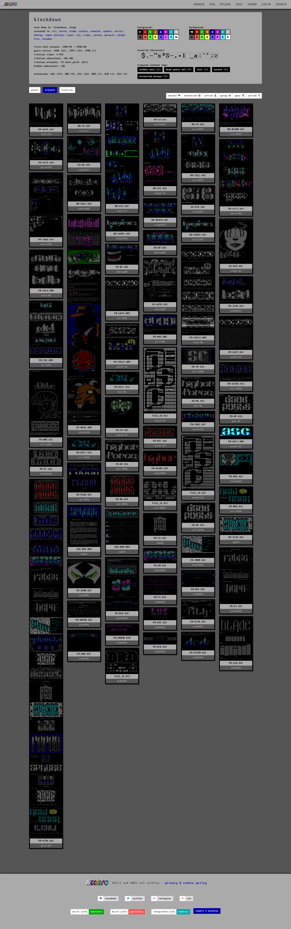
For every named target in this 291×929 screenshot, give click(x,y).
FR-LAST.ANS (122, 313)
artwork (50, 90)
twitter (138, 898)
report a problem (207, 911)
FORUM (252, 4)
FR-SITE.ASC (236, 537)
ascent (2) (221, 69)
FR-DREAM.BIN (122, 638)
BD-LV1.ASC (160, 188)
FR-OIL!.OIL (122, 387)
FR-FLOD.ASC (84, 494)
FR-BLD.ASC (122, 613)
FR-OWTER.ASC (84, 620)
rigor (70, 35)
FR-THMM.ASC (198, 560)
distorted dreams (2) (153, 76)
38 (176, 32)
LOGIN (266, 4)
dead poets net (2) (179, 69)
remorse (95, 31)
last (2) (202, 69)
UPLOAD (225, 4)
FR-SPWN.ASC (84, 590)
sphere (107, 31)
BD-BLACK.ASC (160, 220)
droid (62, 31)
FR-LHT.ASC (160, 622)
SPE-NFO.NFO (84, 549)
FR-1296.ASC (236, 306)
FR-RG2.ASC (198, 589)
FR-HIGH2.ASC (160, 468)
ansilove (96, 911)
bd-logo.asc (46, 239)
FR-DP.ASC (160, 247)
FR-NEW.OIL (236, 506)
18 (140, 37)
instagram (164, 898)
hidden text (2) (150, 69)
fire (37, 39)
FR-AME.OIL (46, 439)
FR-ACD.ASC (160, 647)
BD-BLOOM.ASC (236, 129)
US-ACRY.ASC (160, 304)
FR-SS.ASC (122, 430)
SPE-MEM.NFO (122, 547)
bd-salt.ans (46, 162)
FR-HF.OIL (198, 401)
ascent (83, 31)
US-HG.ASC (84, 165)
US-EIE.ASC (198, 207)
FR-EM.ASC (160, 565)
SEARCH (281, 4)
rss (189, 898)
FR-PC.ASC (46, 469)
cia (78, 35)
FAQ (212, 4)
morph (120, 35)
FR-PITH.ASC (198, 621)
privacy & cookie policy (186, 883)
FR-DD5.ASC (236, 476)
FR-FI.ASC (236, 606)
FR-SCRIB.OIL (236, 383)
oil (54, 31)
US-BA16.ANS (84, 427)
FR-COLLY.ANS (198, 337)
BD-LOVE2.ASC (122, 233)
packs (34, 90)
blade (72, 31)
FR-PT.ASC (160, 597)
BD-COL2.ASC (198, 175)
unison (97, 35)
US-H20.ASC (236, 266)
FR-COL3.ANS (46, 290)
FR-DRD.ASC (84, 654)
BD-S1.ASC (84, 126)
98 (191, 32)
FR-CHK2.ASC (198, 424)
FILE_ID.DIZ (160, 415)
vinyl (87, 35)
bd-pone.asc (46, 129)
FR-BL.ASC (122, 267)
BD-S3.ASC (198, 124)
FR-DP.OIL (236, 416)
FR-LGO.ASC (236, 663)
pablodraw (136, 911)
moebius (183, 911)
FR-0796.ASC (46, 841)
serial (119, 31)
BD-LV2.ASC (122, 206)
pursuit (110, 35)
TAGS (239, 4)
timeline (67, 90)
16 (176, 37)
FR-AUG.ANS (160, 337)
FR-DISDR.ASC (198, 652)
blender (47, 39)
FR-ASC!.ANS (236, 441)
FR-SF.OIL (198, 366)
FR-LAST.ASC (236, 352)
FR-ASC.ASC (160, 441)
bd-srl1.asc (236, 208)
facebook (110, 898)
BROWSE (199, 4)
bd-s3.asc (160, 119)
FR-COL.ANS (46, 360)
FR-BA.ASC (122, 499)
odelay (38, 35)
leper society (54, 35)
